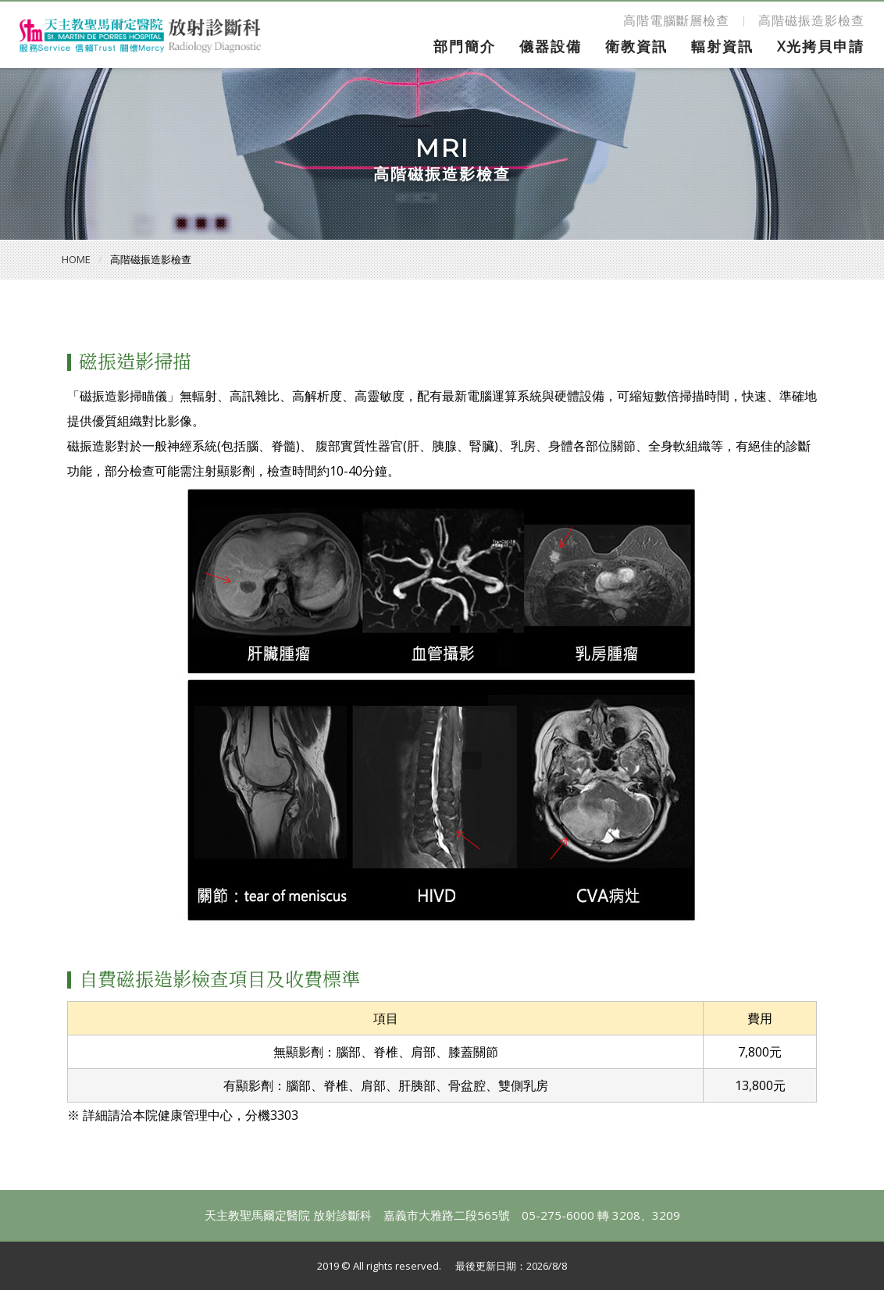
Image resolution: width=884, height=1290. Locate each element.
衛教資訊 (636, 46)
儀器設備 (550, 46)
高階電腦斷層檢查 (676, 20)
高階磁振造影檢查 (811, 20)
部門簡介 (464, 46)
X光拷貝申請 (820, 46)
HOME (76, 259)
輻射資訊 (722, 46)
